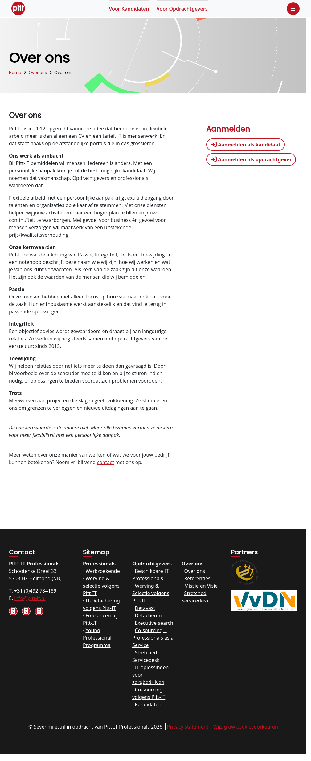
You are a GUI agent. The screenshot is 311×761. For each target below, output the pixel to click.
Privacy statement (187, 726)
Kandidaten (129, 8)
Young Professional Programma (97, 638)
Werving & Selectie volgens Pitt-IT (150, 593)
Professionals (99, 563)
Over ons (38, 72)
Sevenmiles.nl (50, 726)
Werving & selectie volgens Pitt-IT (101, 586)
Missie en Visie (201, 585)
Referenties (197, 578)
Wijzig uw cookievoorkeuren (245, 726)
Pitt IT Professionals (127, 726)
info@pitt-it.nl (29, 598)
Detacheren (148, 615)
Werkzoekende (102, 571)
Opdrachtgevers (182, 8)
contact (105, 462)
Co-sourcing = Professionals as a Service (153, 638)
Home (15, 72)
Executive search (154, 622)
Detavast (145, 608)
